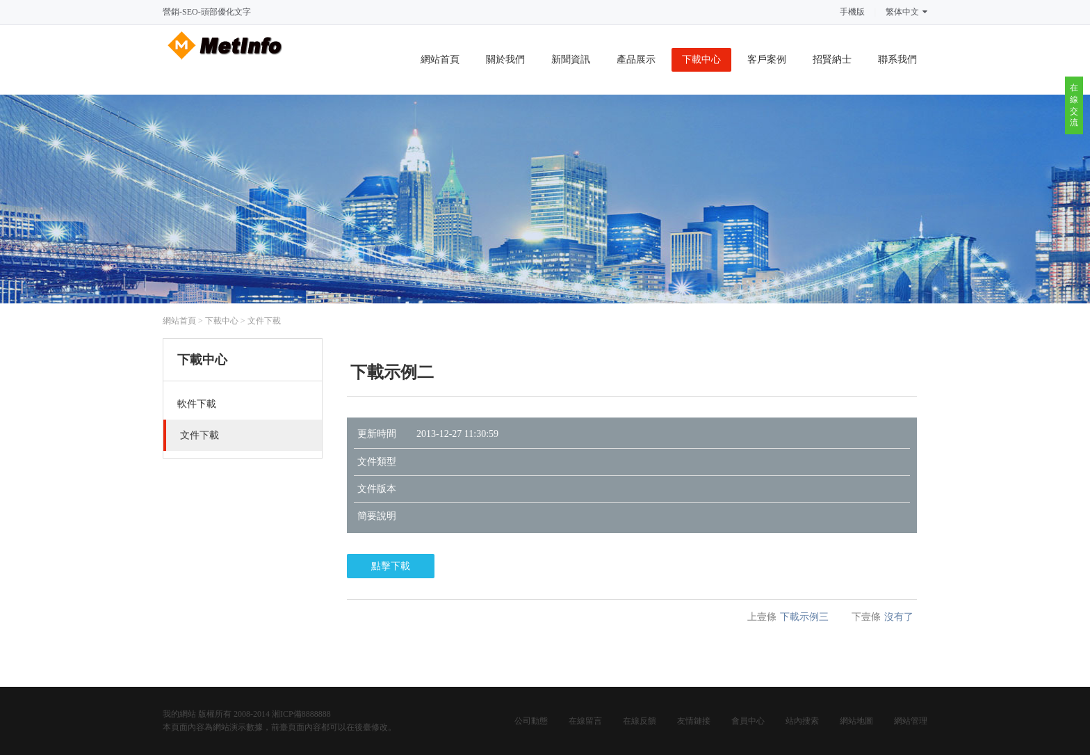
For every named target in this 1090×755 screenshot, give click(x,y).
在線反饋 (639, 721)
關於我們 (505, 59)
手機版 (852, 12)
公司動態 (531, 721)
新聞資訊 (570, 59)
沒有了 (898, 617)
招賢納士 (832, 59)
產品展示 (636, 59)
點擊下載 (390, 566)
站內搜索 (802, 721)
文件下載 (264, 321)
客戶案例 (766, 59)
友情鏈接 (693, 721)
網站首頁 (440, 59)
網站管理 (910, 721)
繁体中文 (906, 12)
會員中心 (748, 721)
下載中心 (701, 59)
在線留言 (585, 721)
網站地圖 (856, 721)
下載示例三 (804, 617)
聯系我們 (897, 59)
